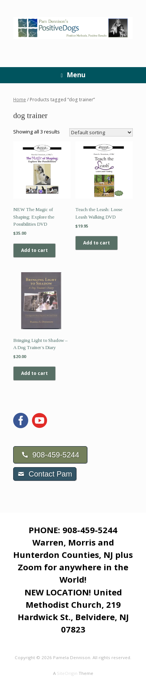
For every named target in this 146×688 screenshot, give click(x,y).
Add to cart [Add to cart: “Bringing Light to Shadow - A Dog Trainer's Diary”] (34, 373)
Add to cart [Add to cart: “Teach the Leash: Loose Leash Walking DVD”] (96, 243)
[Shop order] (101, 132)
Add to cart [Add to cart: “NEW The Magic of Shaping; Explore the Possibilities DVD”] (34, 250)
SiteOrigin (67, 673)
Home (19, 99)
